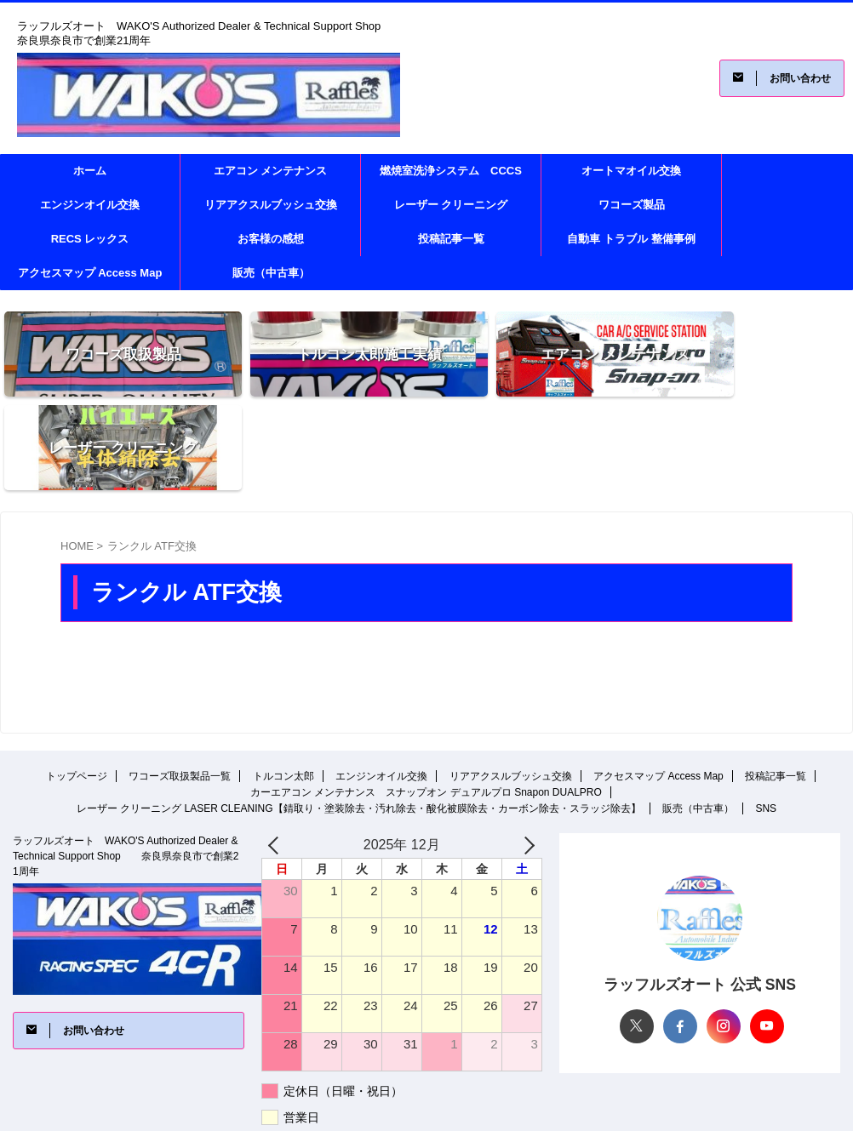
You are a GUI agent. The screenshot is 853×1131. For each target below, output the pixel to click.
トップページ (76, 682)
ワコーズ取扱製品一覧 (180, 682)
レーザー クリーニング (451, 204)
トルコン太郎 (283, 682)
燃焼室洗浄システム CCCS (451, 170)
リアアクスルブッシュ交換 (270, 204)
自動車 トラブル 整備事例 (631, 238)
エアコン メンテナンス (271, 170)
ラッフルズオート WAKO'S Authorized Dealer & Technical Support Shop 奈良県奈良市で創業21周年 (125, 762)
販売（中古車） (271, 272)
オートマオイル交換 (631, 170)
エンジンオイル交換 (90, 204)
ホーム (89, 170)
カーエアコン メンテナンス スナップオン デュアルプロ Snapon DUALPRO (426, 699)
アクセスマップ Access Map (90, 272)
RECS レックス (90, 238)
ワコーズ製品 (631, 204)
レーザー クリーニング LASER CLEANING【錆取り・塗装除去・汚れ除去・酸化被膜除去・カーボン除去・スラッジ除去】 (359, 715)
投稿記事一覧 (451, 238)
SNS (765, 715)
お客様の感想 (271, 238)
